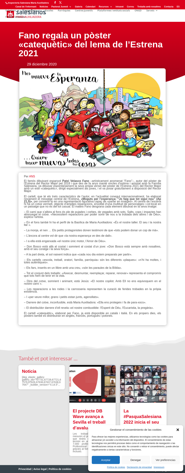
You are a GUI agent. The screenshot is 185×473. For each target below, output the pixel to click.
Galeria (78, 7)
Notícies (44, 7)
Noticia (29, 371)
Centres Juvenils (84, 10)
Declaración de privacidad (139, 467)
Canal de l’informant (26, 7)
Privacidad (24, 469)
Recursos (104, 7)
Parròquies (64, 10)
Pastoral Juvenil (59, 7)
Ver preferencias (165, 459)
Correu (130, 7)
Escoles (49, 10)
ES (178, 7)
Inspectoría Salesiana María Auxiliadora (28, 3)
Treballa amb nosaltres (149, 7)
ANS (32, 176)
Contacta (168, 7)
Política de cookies (116, 467)
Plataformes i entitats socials (113, 10)
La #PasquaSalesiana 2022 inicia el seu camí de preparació (142, 422)
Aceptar (106, 459)
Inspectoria (30, 10)
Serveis (150, 10)
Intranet (120, 7)
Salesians (10, 10)
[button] (178, 430)
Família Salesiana (15, 17)
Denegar (135, 459)
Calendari (91, 7)
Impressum (159, 467)
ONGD (138, 10)
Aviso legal (40, 469)
